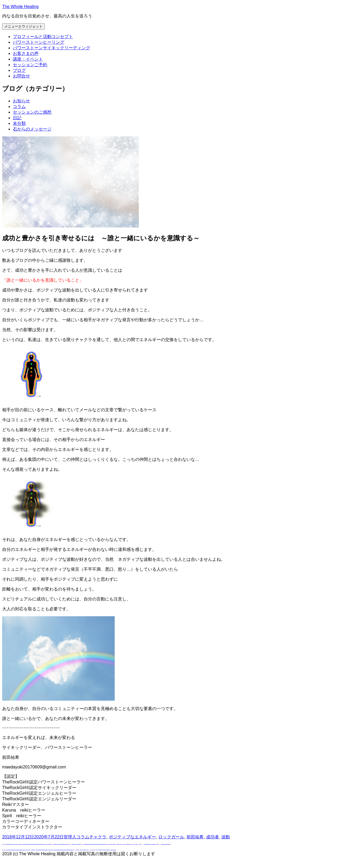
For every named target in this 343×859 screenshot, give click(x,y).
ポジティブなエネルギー (132, 837)
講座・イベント (28, 59)
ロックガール (171, 837)
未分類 (19, 123)
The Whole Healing (20, 6)
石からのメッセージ (32, 129)
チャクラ (97, 837)
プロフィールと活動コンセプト (43, 36)
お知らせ (21, 101)
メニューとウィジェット (23, 26)
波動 (225, 837)
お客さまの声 (26, 53)
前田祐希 (195, 837)
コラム (19, 106)
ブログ (19, 70)
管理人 (70, 837)
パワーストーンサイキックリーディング (51, 48)
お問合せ (21, 76)
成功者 (212, 837)
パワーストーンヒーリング (38, 42)
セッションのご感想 (32, 112)
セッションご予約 (30, 64)
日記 (17, 117)
